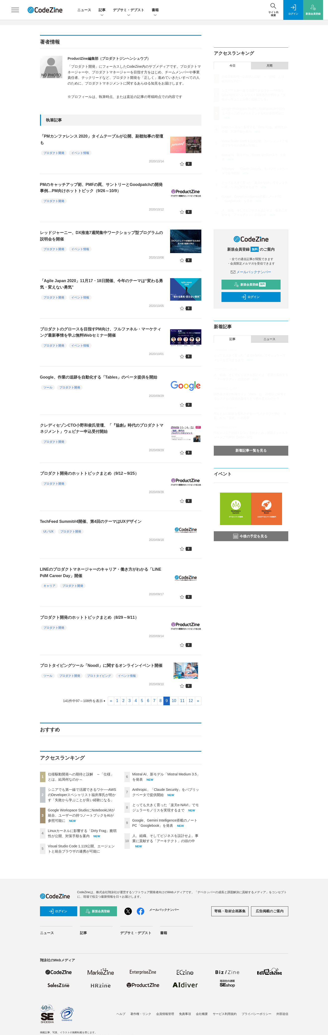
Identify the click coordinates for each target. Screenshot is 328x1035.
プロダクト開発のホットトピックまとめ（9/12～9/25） (89, 473)
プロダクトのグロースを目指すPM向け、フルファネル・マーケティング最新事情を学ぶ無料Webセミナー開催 (100, 332)
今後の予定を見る (250, 536)
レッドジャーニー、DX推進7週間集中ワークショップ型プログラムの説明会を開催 (101, 236)
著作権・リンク (140, 1014)
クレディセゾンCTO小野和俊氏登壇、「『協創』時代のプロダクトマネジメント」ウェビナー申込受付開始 (101, 428)
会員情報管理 (165, 1014)
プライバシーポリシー (256, 1014)
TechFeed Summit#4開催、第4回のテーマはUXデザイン (91, 521)
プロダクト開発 (53, 153)
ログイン (250, 297)
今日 (232, 65)
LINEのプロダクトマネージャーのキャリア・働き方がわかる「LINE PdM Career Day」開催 (100, 572)
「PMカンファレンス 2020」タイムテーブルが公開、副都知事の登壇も (101, 139)
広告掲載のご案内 (270, 911)
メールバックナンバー (251, 272)
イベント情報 (80, 153)
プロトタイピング (99, 676)
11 (182, 701)
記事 (102, 10)
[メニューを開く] (15, 10)
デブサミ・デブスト (128, 10)
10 (174, 701)
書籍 (155, 10)
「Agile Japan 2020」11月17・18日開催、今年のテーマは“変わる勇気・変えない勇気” (101, 284)
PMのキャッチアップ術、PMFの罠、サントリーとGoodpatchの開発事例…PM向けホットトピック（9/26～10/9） (101, 187)
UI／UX (48, 531)
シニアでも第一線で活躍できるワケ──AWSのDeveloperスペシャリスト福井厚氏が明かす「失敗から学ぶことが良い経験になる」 (82, 795)
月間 (269, 65)
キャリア (49, 586)
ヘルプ (120, 1014)
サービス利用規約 (225, 1014)
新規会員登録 (250, 284)
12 (190, 701)
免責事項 (185, 1014)
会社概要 (202, 1014)
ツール (47, 387)
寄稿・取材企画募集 (230, 911)
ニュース (84, 10)
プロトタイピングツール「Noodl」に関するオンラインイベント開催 (101, 665)
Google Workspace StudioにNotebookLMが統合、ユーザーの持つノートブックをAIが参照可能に (81, 815)
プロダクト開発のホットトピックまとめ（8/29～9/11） (89, 617)
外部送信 (282, 1014)
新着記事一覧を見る (251, 450)
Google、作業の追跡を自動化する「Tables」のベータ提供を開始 (98, 377)
